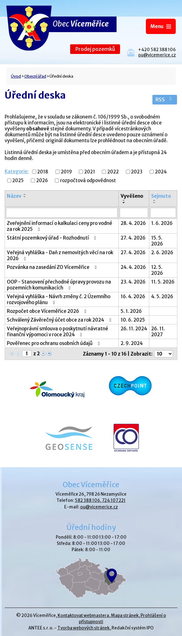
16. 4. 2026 (133, 296)
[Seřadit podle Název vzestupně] (25, 194)
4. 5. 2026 (162, 296)
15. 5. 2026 (157, 241)
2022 (113, 172)
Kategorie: (17, 171)
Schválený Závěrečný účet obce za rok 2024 (60, 320)
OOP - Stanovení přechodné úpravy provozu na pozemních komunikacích (59, 285)
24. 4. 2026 (133, 267)
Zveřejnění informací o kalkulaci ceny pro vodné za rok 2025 (59, 226)
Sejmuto (161, 196)
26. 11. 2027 (158, 331)
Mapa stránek (125, 615)
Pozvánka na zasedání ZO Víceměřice (52, 267)
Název (14, 196)
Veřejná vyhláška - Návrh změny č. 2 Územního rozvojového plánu (58, 299)
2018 (42, 172)
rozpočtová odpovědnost (88, 180)
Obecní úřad (35, 76)
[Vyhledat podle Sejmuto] (163, 213)
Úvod (16, 76)
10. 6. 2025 (133, 320)
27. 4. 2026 (133, 238)
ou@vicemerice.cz (157, 55)
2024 (161, 172)
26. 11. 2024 (134, 329)
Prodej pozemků (95, 49)
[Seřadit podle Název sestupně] (25, 197)
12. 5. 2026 (157, 270)
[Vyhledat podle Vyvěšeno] (134, 213)
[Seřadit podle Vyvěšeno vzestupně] (124, 200)
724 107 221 (114, 500)
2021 (89, 172)
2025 (18, 180)
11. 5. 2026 (163, 282)
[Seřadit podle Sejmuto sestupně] (154, 202)
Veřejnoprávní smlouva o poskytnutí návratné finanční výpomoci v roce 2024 (57, 331)
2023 (136, 172)
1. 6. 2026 (162, 223)
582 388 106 (87, 500)
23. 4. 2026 (133, 282)
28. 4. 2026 (133, 223)
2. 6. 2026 (162, 252)
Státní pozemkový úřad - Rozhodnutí (52, 238)
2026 (42, 180)
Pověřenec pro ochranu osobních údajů (54, 343)
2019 (66, 172)
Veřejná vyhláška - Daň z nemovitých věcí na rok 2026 (60, 255)
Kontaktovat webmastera (83, 615)
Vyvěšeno (132, 196)
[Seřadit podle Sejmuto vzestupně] (154, 200)
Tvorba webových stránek (83, 628)
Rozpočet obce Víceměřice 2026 (47, 311)
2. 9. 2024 (132, 343)
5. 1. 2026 (131, 311)
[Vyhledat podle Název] (61, 213)
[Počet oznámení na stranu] (163, 353)
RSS (165, 99)
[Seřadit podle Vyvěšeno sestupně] (124, 202)
